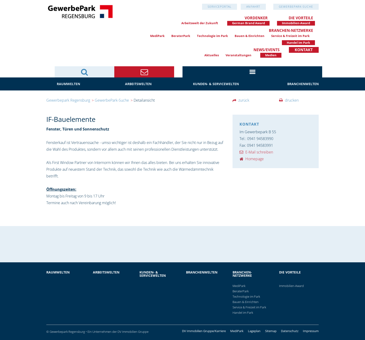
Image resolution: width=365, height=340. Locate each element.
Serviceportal (220, 7)
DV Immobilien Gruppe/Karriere (204, 331)
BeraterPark (180, 36)
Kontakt (304, 49)
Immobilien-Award (296, 23)
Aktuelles (211, 55)
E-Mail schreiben (259, 152)
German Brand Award (248, 23)
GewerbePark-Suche (296, 7)
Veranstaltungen (238, 55)
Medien (271, 55)
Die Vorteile (301, 17)
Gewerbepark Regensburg (68, 100)
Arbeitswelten (138, 84)
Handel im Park (298, 42)
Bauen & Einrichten (249, 36)
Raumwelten (68, 84)
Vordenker (256, 17)
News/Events (266, 49)
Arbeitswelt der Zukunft (199, 23)
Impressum (311, 331)
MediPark (157, 36)
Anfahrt (253, 7)
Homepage (254, 158)
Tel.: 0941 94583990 (256, 138)
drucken (292, 100)
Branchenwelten (303, 84)
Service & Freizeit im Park (290, 36)
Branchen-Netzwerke (291, 30)
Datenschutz (289, 331)
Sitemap (271, 331)
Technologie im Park (212, 36)
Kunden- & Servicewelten (216, 84)
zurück (243, 100)
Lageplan (254, 331)
